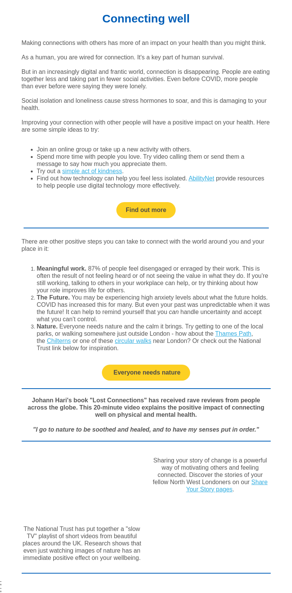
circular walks (133, 341)
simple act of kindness (92, 171)
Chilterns (59, 341)
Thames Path (233, 333)
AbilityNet (201, 178)
